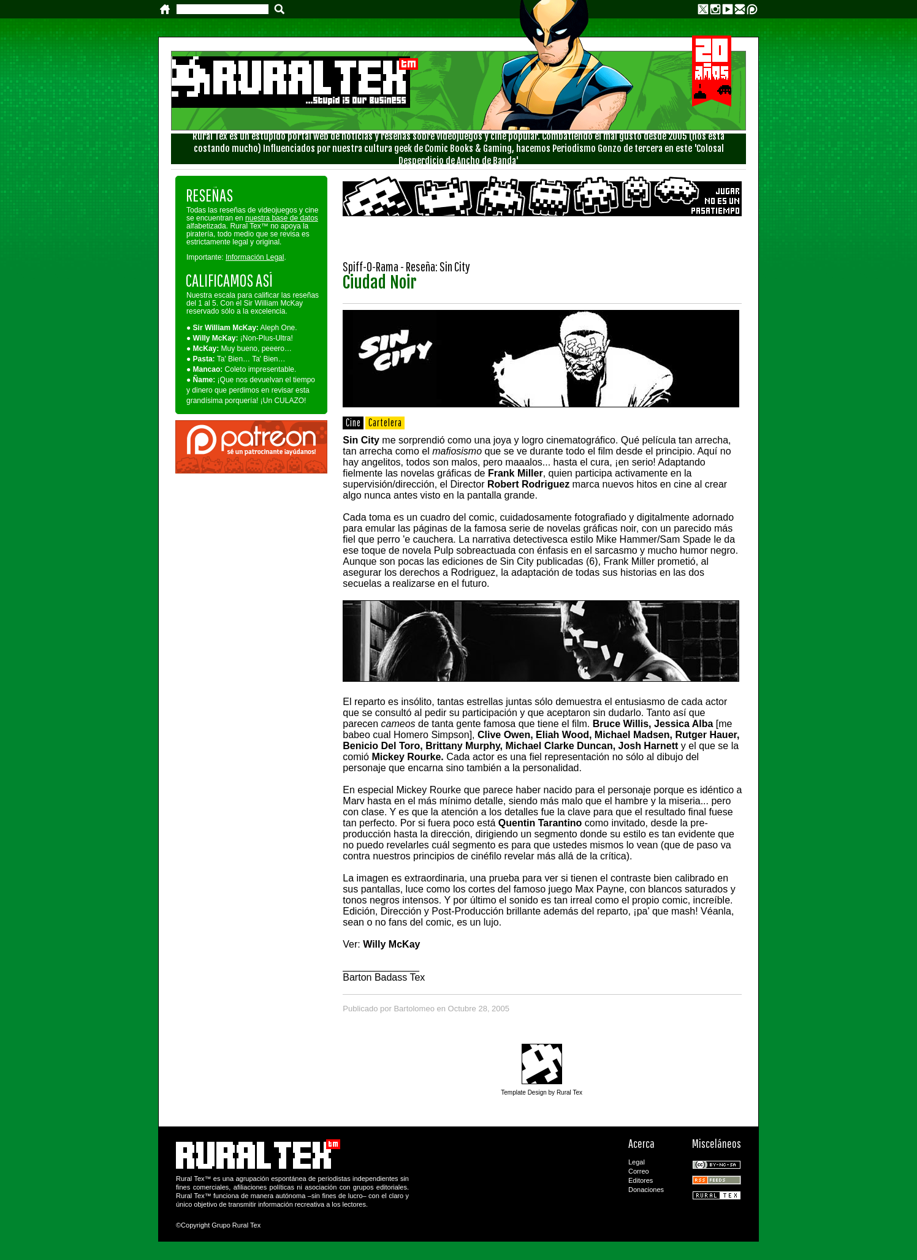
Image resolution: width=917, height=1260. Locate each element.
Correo (638, 1171)
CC (716, 1164)
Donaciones (646, 1189)
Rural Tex (716, 1195)
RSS (716, 1180)
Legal (636, 1162)
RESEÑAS (209, 195)
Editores (640, 1180)
